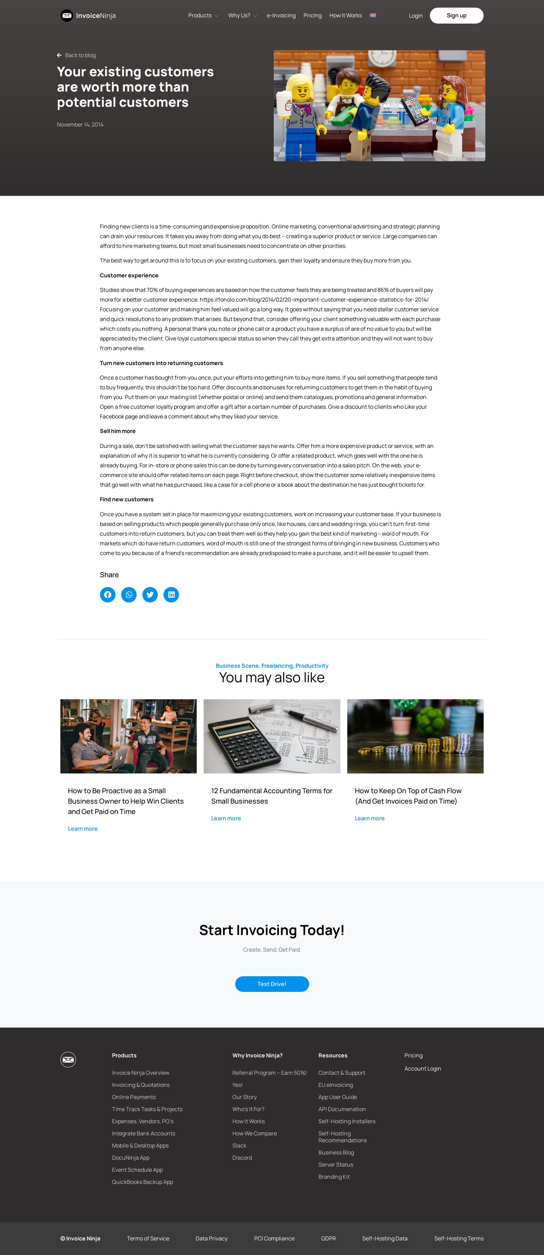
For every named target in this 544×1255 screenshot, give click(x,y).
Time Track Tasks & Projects (147, 1109)
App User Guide (337, 1097)
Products (200, 15)
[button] (108, 595)
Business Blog (336, 1152)
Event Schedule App (137, 1170)
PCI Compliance (274, 1238)
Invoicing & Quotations (141, 1085)
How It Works (346, 15)
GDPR (328, 1238)
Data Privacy (212, 1238)
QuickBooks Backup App (142, 1182)
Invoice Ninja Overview (140, 1072)
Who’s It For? (248, 1109)
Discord (242, 1157)
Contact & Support (341, 1072)
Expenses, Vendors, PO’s (142, 1121)
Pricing (313, 15)
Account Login (423, 1068)
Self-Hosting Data (385, 1238)
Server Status (335, 1164)
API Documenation (342, 1109)
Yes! (237, 1085)
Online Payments (134, 1097)
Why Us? (239, 15)
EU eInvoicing (335, 1085)
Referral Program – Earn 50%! (269, 1072)
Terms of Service (148, 1238)
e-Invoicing (281, 15)
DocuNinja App (131, 1157)
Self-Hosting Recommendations (342, 1137)
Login (416, 15)
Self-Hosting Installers (346, 1121)
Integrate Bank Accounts (143, 1133)
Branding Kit (334, 1176)
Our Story (244, 1097)
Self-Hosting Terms (459, 1238)
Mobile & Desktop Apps (140, 1145)
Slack (239, 1145)
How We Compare (254, 1133)
